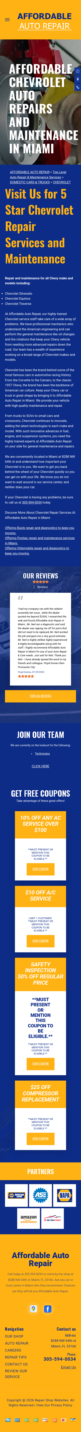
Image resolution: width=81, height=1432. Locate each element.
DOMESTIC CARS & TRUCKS (30, 182)
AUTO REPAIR (16, 1343)
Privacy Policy (61, 1405)
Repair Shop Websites (51, 1400)
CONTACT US (16, 1364)
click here (40, 766)
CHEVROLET (62, 182)
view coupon (40, 869)
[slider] (41, 581)
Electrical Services (29, 604)
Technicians (42, 753)
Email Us (68, 1367)
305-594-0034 (32, 502)
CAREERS (13, 1350)
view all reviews (40, 696)
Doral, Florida (56, 604)
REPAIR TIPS (16, 1357)
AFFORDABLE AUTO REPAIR (30, 172)
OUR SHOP (14, 1336)
